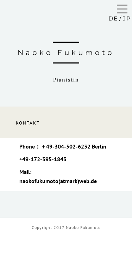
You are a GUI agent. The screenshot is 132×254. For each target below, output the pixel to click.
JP (127, 18)
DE (113, 18)
